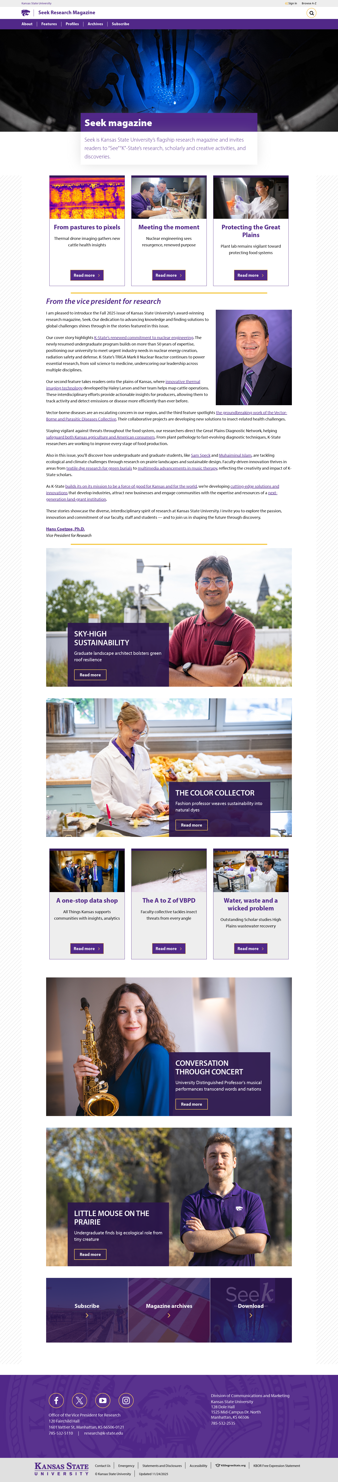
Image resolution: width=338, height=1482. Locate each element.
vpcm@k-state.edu (227, 1428)
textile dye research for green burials (99, 468)
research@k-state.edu (103, 1433)
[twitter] (79, 1400)
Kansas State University (37, 3)
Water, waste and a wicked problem (251, 904)
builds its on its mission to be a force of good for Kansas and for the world (131, 486)
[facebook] (56, 1400)
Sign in (292, 3)
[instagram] (126, 1400)
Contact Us (102, 1466)
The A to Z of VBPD (169, 900)
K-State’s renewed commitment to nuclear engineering (143, 337)
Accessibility (198, 1466)
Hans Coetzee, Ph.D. (65, 529)
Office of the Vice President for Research (84, 1415)
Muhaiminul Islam (235, 455)
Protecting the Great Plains (251, 231)
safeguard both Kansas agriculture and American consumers (100, 437)
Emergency (126, 1466)
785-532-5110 (61, 1433)
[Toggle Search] (311, 13)
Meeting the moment (168, 227)
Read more (87, 275)
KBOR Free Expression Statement (277, 1466)
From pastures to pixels (87, 227)
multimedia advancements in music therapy (177, 468)
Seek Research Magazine (66, 12)
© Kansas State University (113, 1474)
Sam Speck (200, 455)
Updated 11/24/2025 (153, 1474)
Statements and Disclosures (162, 1466)
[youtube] (102, 1400)
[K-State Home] (26, 12)
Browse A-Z (309, 3)
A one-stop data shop (87, 900)
